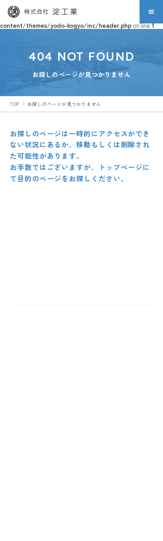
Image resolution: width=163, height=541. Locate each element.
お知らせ (26, 444)
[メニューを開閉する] (151, 11)
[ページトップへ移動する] (148, 235)
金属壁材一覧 (34, 343)
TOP (20, 295)
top (14, 103)
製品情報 (26, 314)
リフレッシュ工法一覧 (47, 357)
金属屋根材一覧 (37, 330)
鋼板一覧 (28, 370)
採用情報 (26, 463)
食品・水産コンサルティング (56, 405)
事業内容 (26, 389)
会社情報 (26, 425)
